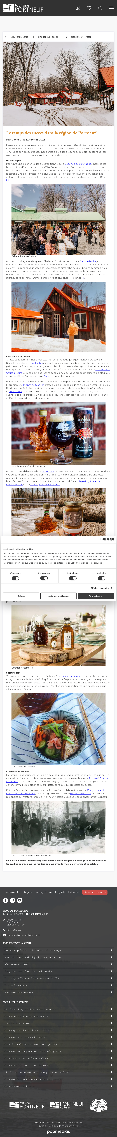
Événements (11, 892)
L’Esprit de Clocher (33, 385)
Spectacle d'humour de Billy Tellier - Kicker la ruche (32, 957)
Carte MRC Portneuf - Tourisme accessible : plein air (33, 1079)
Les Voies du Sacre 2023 (17, 1023)
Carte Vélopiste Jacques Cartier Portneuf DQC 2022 (32, 1051)
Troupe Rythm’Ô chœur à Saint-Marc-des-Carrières (32, 978)
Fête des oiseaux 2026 (16, 964)
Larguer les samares (68, 676)
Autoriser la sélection (58, 596)
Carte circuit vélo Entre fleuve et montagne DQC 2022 (33, 1044)
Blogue (27, 892)
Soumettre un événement (18, 992)
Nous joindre (43, 892)
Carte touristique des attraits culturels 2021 (28, 1065)
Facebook (49, 376)
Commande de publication (19, 1086)
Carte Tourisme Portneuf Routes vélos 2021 (27, 1058)
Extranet (73, 892)
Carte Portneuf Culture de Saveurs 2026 (26, 1016)
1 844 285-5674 (15, 930)
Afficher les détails (100, 588)
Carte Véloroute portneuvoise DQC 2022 (26, 1037)
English (60, 892)
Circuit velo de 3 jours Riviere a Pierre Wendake (30, 1009)
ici (7, 180)
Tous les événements (15, 985)
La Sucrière (48, 471)
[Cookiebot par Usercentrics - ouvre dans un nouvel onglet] (102, 539)
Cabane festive (88, 261)
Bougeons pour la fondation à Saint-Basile (28, 971)
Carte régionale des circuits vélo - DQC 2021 (28, 1030)
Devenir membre (95, 892)
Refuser (21, 596)
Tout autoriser (95, 596)
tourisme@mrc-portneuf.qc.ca (23, 935)
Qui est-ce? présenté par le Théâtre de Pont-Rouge (32, 950)
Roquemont (15, 391)
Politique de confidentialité (63, 1126)
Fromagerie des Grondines (45, 484)
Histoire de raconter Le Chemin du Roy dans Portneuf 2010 (36, 1072)
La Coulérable (35, 363)
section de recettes (80, 793)
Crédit (42, 1126)
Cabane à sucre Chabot (78, 164)
